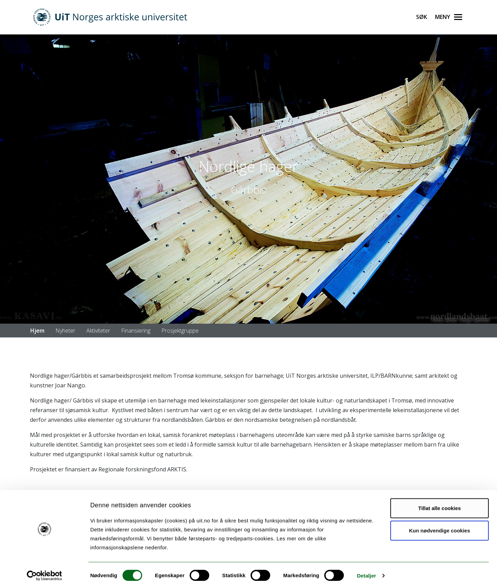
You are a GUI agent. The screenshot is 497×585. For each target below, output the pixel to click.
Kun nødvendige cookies (439, 526)
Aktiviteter (98, 330)
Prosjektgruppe (180, 330)
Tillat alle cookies (439, 503)
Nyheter (65, 330)
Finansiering (135, 330)
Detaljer (366, 571)
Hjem (37, 330)
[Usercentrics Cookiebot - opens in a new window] (44, 571)
